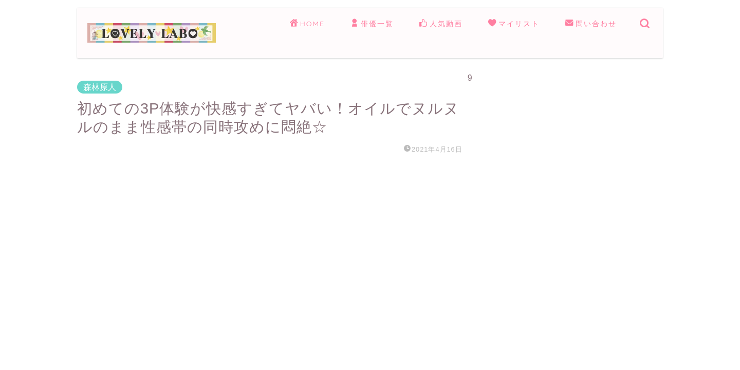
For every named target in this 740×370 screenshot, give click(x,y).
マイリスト (514, 24)
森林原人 (99, 87)
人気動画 (440, 24)
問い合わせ (591, 24)
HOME (307, 24)
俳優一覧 (372, 24)
